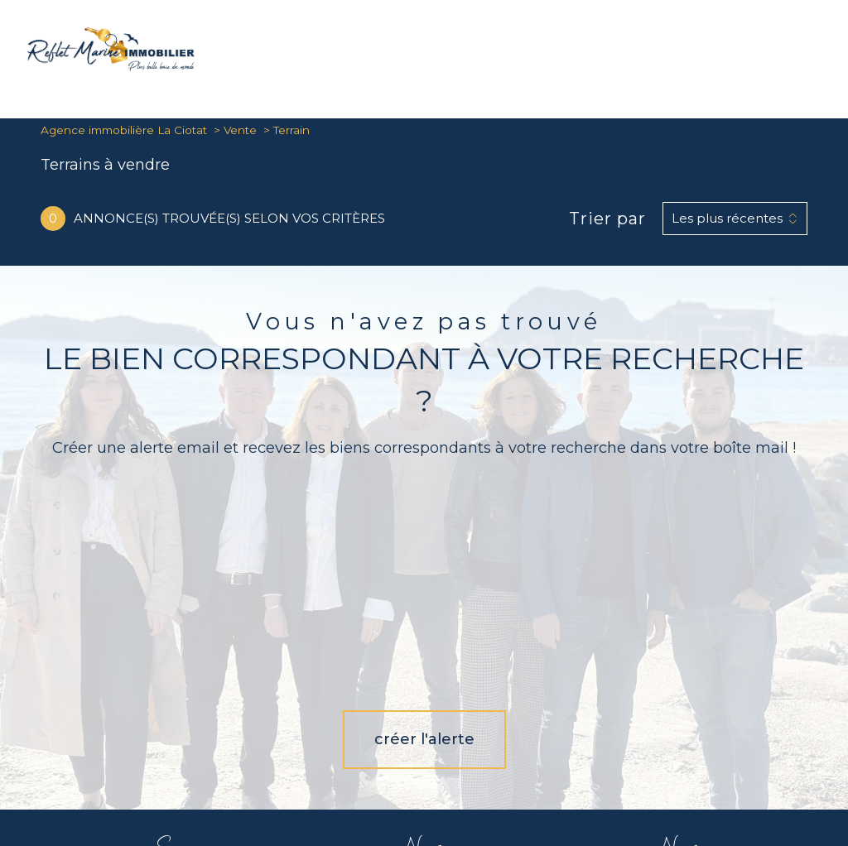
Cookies (556, 791)
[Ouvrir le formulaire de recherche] (769, 52)
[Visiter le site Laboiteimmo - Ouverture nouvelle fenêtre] (424, 821)
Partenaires (680, 780)
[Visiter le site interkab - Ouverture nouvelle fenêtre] (700, 688)
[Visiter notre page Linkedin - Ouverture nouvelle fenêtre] (475, 694)
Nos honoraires (361, 780)
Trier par (607, 218)
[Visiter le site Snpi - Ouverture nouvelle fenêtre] (608, 687)
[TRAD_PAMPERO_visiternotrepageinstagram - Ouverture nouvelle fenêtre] (423, 694)
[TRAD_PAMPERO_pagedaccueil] (111, 66)
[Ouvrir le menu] (821, 52)
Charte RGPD (616, 780)
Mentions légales (501, 780)
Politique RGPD (749, 780)
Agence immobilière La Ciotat (124, 130)
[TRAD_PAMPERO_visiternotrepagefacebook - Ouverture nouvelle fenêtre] (373, 694)
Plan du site (429, 780)
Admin (562, 780)
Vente (240, 130)
